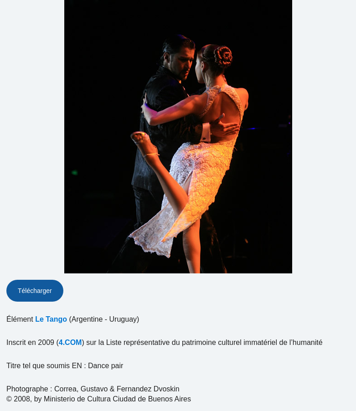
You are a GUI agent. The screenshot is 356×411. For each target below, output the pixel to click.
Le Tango (51, 319)
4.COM (70, 342)
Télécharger (35, 290)
